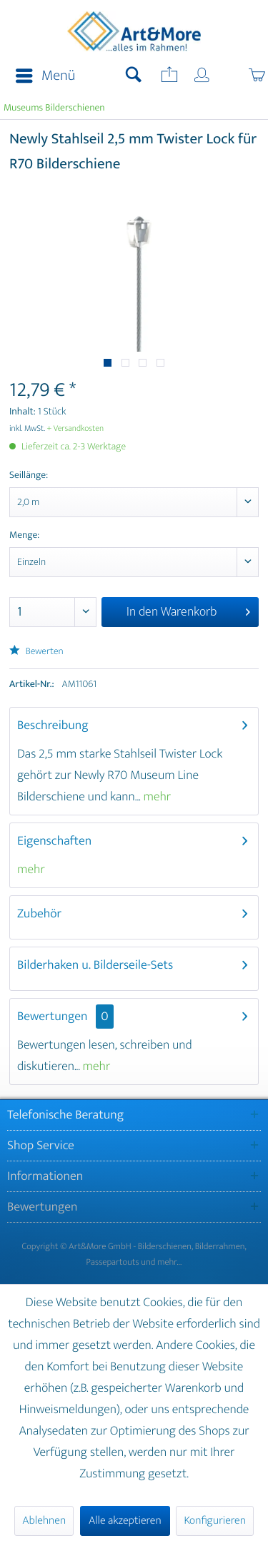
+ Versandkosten (75, 429)
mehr (156, 797)
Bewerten (36, 651)
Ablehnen (44, 1520)
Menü (45, 75)
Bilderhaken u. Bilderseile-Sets (95, 965)
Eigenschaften (54, 841)
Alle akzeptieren (125, 1520)
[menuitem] (41, 76)
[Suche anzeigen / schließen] (133, 76)
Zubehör (39, 914)
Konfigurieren (214, 1520)
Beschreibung (53, 725)
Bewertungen (52, 1016)
